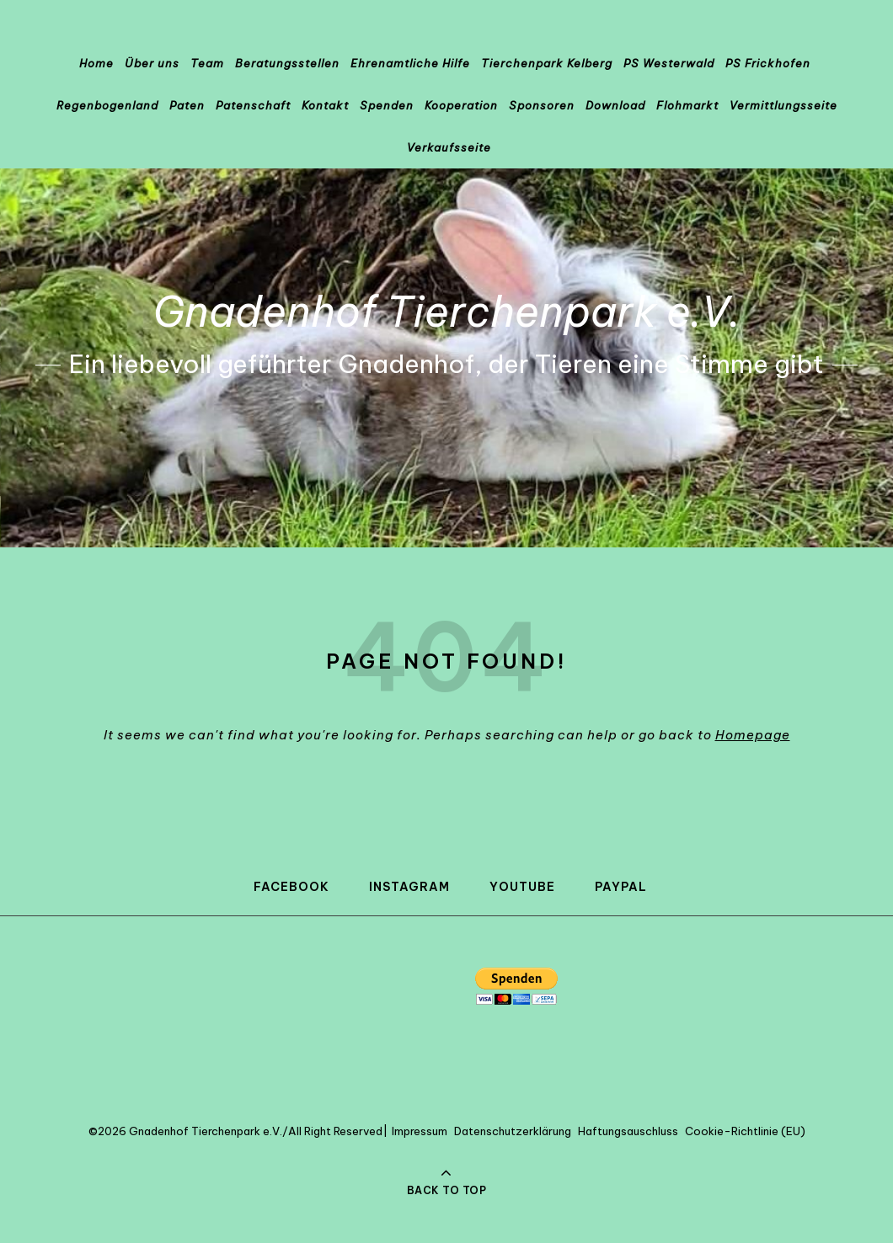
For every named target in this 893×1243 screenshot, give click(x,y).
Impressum (419, 1131)
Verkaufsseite (449, 147)
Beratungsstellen (287, 63)
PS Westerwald (668, 63)
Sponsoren (542, 105)
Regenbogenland (107, 105)
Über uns (152, 63)
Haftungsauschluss (628, 1131)
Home (96, 63)
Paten (187, 105)
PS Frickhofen (767, 63)
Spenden (387, 105)
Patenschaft (253, 105)
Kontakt (325, 105)
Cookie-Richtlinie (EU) (745, 1131)
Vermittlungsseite (783, 105)
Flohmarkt (687, 105)
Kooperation (461, 105)
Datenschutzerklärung (512, 1131)
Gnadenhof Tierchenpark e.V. (447, 311)
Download (615, 105)
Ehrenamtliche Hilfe (410, 63)
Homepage (752, 735)
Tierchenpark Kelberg (546, 63)
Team (207, 63)
